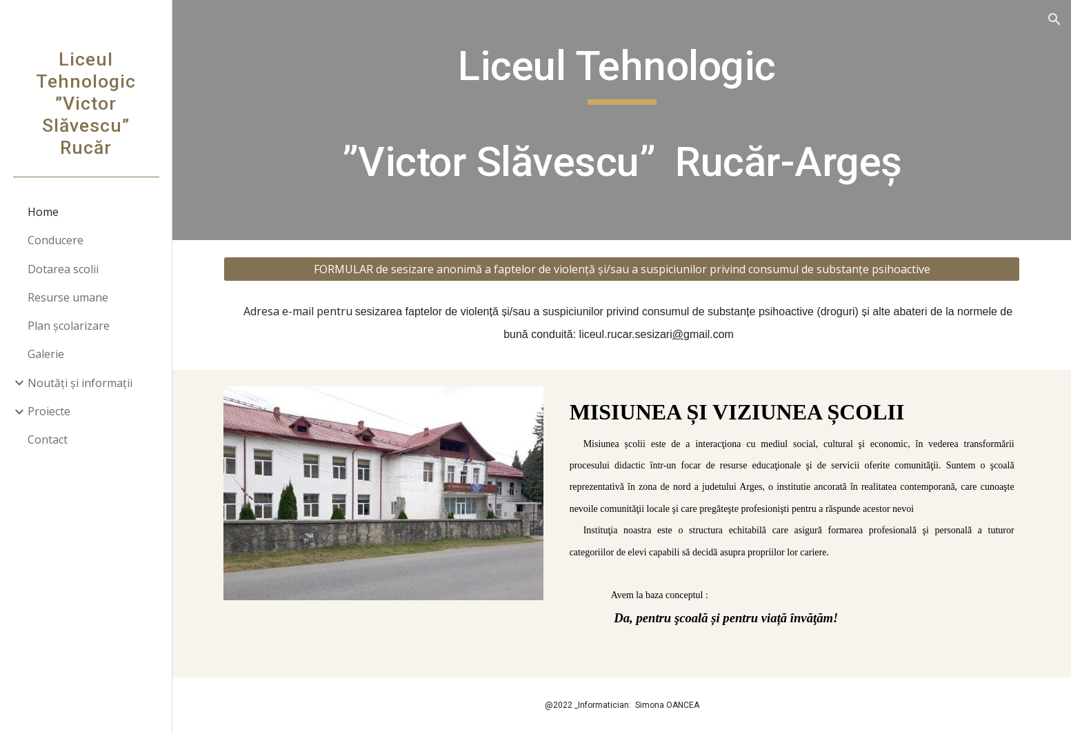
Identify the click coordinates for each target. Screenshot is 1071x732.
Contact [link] (48, 439)
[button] (1054, 19)
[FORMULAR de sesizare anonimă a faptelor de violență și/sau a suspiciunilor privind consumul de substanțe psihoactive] (621, 269)
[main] (621, 120)
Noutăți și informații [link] (80, 382)
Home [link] (43, 211)
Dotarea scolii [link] (63, 269)
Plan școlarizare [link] (69, 325)
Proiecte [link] (49, 411)
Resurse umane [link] (68, 297)
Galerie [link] (46, 354)
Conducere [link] (55, 240)
